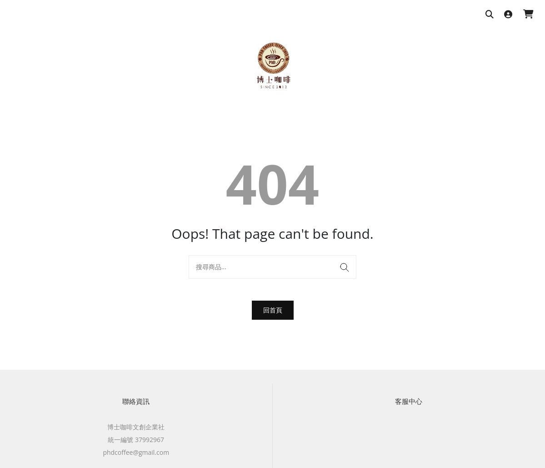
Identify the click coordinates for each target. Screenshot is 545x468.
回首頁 (272, 310)
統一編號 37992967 (136, 439)
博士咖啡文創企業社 (136, 427)
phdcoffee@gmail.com (136, 452)
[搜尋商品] (489, 14)
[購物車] (528, 14)
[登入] (508, 14)
